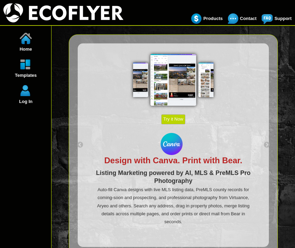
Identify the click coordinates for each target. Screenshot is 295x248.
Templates (25, 75)
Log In (26, 101)
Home (26, 49)
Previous (80, 145)
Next (266, 145)
